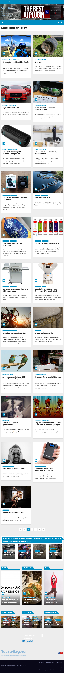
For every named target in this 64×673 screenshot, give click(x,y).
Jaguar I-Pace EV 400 (11, 108)
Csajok (3, 597)
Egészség (37, 105)
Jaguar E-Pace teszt (42, 198)
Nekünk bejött (16, 59)
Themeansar (4, 666)
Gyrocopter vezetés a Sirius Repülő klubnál (16, 63)
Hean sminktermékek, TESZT (10, 602)
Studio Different (58, 624)
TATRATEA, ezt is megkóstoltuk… (47, 243)
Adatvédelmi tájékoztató (56, 665)
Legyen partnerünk (50, 662)
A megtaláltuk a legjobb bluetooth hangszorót (12, 153)
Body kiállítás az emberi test (13, 512)
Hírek (5, 550)
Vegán (4, 620)
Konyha (36, 149)
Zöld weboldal (46, 665)
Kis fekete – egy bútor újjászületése (11, 424)
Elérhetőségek (59, 662)
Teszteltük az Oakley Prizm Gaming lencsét (45, 109)
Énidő (4, 330)
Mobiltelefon (53, 550)
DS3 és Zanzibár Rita (36, 624)
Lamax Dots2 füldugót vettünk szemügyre (15, 198)
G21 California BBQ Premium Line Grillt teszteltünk (15, 290)
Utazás (15, 330)
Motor (10, 59)
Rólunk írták (41, 662)
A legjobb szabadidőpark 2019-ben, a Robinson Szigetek (14, 378)
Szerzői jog (59, 667)
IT (56, 548)
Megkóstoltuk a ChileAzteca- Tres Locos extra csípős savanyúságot (48, 424)
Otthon (43, 286)
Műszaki (8, 149)
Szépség (12, 597)
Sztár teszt (26, 620)
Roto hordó (39, 62)
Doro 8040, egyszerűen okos (13, 469)
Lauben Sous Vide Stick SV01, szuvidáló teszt (46, 153)
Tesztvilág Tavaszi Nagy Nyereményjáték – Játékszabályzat (49, 669)
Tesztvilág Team (38, 665)
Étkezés (36, 59)
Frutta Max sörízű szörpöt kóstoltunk (12, 244)
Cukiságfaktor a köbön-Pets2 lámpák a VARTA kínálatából (46, 290)
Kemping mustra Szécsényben (14, 333)
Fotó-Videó (37, 550)
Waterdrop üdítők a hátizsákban (24, 554)
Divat (46, 597)
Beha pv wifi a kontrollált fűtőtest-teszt (48, 378)
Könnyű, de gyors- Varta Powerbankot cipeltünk (44, 469)
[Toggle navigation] (61, 22)
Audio (4, 149)
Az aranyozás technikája (44, 333)
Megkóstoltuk (6, 286)
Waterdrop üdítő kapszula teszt (31, 602)
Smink (8, 597)
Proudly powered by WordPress (8, 665)
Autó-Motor (5, 59)
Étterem (4, 618)
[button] (58, 22)
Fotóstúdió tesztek (48, 620)
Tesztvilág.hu (7, 8)
